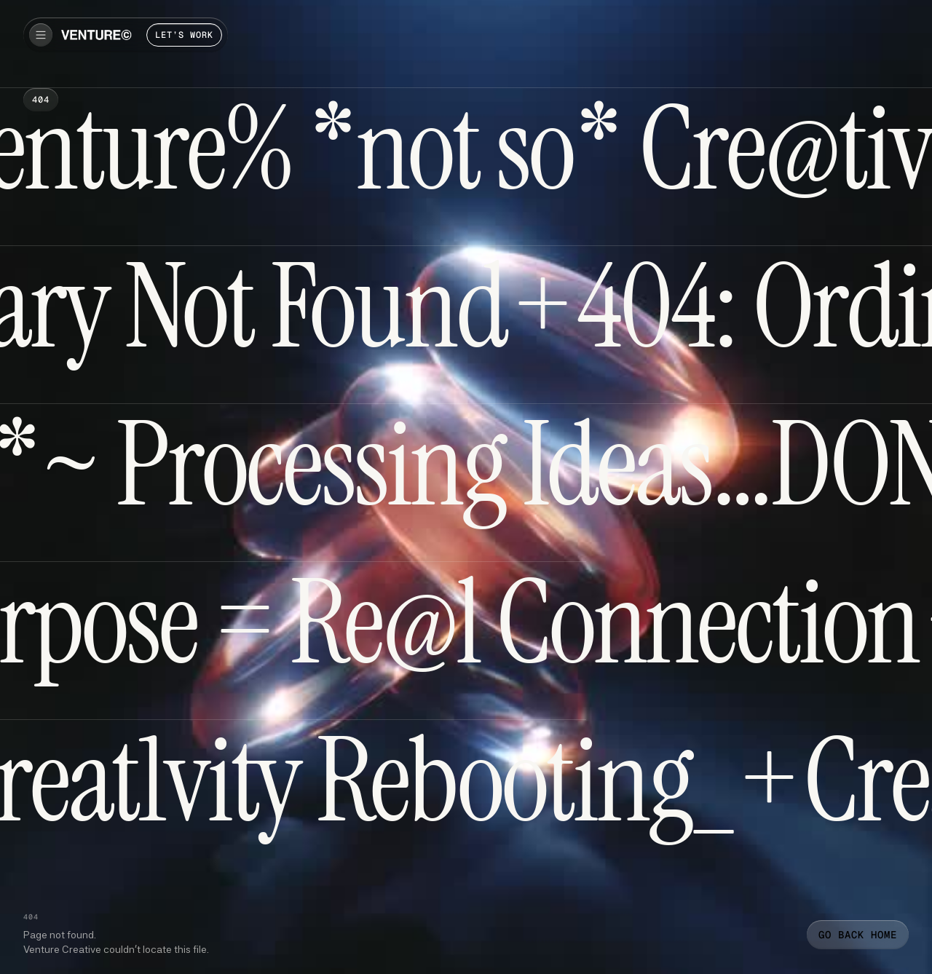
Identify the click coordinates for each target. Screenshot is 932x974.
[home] (96, 35)
